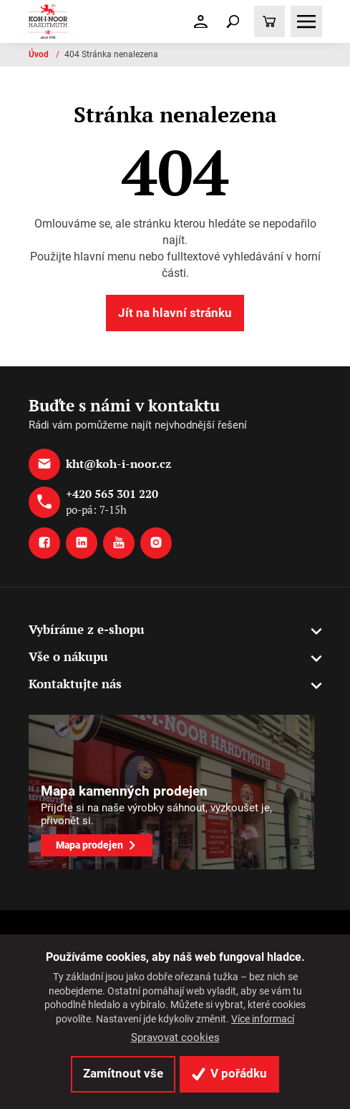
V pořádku (229, 1073)
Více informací (262, 1019)
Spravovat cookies (175, 1037)
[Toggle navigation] (232, 21)
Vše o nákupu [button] (68, 656)
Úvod (40, 54)
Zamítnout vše (123, 1073)
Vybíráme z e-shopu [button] (87, 629)
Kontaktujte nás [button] (75, 683)
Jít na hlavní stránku (175, 313)
